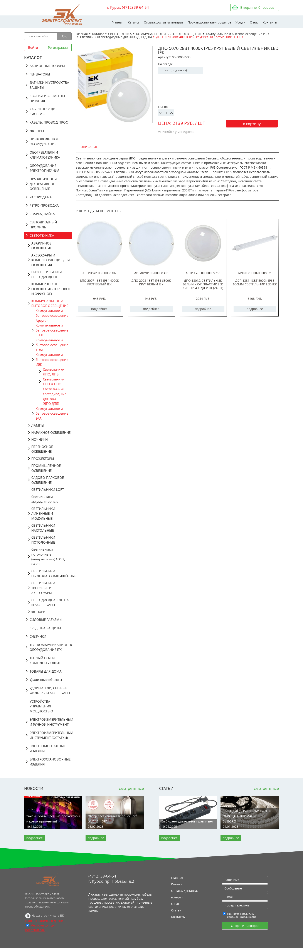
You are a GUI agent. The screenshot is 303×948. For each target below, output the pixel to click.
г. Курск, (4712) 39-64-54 (128, 7)
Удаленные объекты (46, 679)
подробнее (99, 309)
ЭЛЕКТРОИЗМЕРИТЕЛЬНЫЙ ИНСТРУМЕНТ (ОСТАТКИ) (51, 735)
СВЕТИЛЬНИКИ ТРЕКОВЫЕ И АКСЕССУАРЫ (43, 588)
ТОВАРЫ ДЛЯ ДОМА (46, 671)
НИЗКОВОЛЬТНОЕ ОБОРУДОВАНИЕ (44, 141)
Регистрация (58, 47)
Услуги (241, 22)
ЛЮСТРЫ (37, 131)
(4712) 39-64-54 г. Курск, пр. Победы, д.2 (111, 878)
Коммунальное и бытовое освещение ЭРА (52, 413)
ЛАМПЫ (37, 425)
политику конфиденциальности (241, 915)
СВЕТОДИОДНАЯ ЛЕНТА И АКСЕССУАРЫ (50, 602)
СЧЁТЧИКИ (38, 636)
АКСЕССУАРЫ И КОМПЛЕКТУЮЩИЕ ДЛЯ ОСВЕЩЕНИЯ (50, 260)
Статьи (176, 910)
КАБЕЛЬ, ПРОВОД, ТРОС (49, 122)
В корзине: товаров (257, 7)
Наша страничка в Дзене (44, 921)
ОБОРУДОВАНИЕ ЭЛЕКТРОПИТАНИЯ (44, 168)
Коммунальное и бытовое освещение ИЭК (52, 359)
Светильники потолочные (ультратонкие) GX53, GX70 (48, 556)
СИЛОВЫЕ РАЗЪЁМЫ (46, 619)
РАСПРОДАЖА (41, 197)
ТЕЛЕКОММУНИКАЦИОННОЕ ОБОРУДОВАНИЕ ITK (51, 647)
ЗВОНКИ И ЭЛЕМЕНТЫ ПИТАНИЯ (47, 98)
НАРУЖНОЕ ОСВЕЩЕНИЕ (51, 432)
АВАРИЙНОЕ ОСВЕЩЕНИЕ (41, 245)
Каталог (134, 22)
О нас (254, 22)
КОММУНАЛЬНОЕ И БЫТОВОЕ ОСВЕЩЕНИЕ (49, 303)
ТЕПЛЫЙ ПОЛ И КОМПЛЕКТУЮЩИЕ (45, 660)
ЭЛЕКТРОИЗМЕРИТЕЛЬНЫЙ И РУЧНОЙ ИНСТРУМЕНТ (51, 722)
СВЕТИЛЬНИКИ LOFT (47, 489)
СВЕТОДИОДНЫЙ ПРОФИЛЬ (43, 224)
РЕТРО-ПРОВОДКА (44, 205)
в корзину (252, 123)
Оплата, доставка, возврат (163, 22)
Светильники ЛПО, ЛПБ (53, 372)
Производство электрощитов (209, 22)
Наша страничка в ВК (48, 915)
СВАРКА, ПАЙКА (42, 214)
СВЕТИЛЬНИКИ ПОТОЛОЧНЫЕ (43, 539)
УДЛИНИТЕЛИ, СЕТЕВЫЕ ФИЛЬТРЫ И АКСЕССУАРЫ (50, 690)
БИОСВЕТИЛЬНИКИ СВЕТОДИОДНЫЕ (46, 274)
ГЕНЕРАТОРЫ (40, 74)
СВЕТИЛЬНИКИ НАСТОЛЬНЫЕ (43, 528)
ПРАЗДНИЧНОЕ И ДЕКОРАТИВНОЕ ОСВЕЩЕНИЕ (43, 184)
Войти (33, 47)
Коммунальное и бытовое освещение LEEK (52, 330)
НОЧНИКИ (39, 439)
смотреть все (131, 788)
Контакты (270, 22)
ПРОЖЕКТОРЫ (42, 458)
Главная (117, 22)
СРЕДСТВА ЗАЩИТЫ (45, 628)
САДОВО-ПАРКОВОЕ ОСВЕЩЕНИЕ (47, 480)
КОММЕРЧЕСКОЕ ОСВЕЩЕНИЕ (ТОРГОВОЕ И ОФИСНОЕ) (51, 289)
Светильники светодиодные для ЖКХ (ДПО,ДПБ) (54, 396)
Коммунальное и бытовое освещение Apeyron (52, 315)
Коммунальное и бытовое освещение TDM (52, 345)
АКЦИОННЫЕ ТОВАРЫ (47, 66)
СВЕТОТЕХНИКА (42, 235)
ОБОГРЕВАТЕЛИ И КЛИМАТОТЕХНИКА (45, 154)
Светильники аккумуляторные (44, 499)
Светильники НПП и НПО (53, 381)
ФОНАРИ (38, 612)
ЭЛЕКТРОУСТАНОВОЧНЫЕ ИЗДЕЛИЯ (50, 761)
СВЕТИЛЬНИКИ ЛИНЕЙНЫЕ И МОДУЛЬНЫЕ (43, 513)
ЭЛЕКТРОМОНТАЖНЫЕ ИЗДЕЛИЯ (48, 748)
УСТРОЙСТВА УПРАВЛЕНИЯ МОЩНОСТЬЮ (41, 706)
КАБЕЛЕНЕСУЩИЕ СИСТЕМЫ (43, 111)
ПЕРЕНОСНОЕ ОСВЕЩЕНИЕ (42, 449)
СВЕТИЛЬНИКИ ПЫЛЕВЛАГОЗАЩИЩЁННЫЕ (51, 573)
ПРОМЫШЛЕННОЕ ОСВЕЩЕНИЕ (46, 468)
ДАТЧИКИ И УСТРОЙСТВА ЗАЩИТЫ (49, 85)
